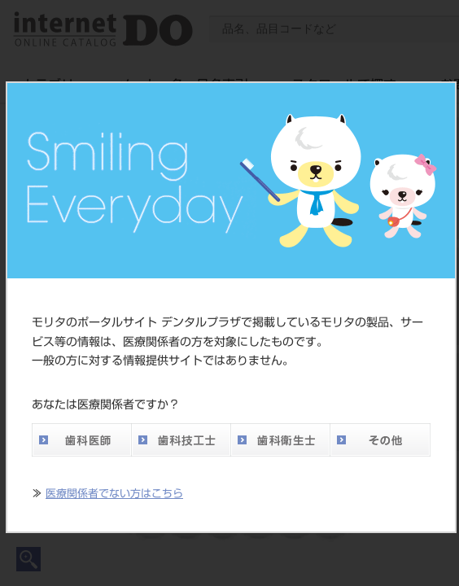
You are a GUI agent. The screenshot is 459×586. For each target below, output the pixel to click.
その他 (380, 440)
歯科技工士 (180, 440)
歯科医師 (81, 440)
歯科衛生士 (280, 440)
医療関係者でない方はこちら (114, 493)
